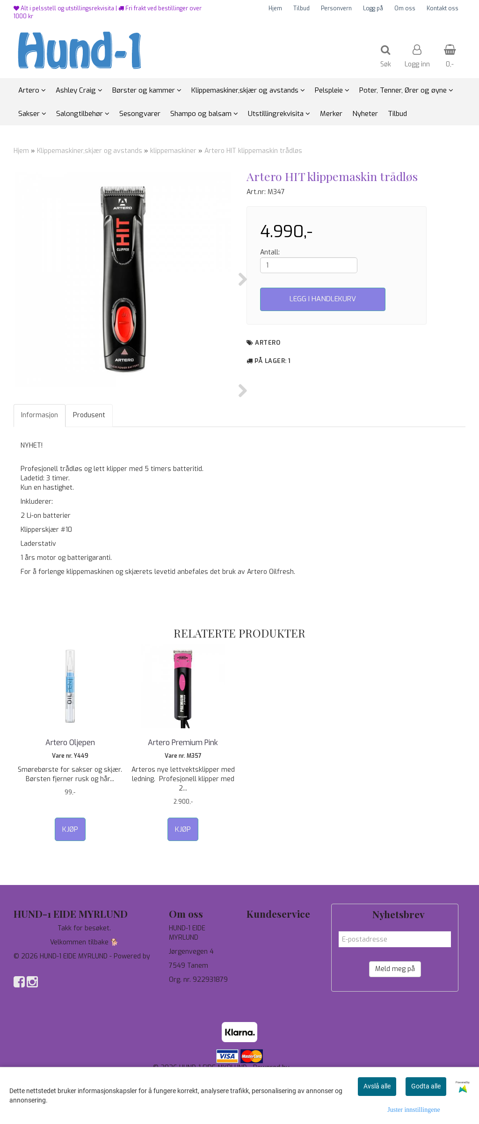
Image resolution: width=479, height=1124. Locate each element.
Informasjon (39, 461)
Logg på (373, 8)
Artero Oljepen (70, 789)
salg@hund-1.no (192, 1049)
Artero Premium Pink (183, 789)
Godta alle (426, 1086)
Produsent (89, 461)
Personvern (336, 8)
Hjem (275, 8)
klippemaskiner (173, 150)
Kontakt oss (442, 8)
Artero (267, 343)
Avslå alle (377, 1086)
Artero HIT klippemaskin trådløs (253, 150)
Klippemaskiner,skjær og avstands (89, 150)
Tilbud (301, 8)
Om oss (404, 8)
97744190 (184, 1040)
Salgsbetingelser (272, 1017)
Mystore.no (31, 1012)
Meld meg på (395, 1015)
